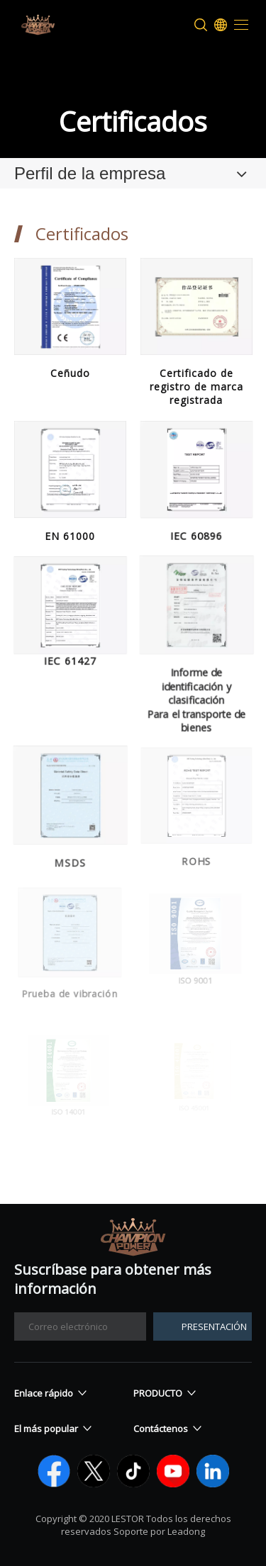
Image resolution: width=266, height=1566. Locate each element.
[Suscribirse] (202, 1326)
